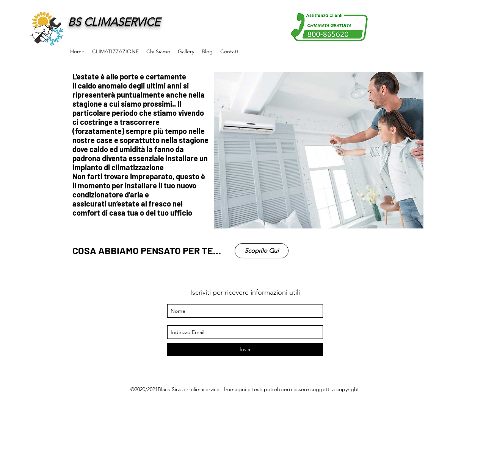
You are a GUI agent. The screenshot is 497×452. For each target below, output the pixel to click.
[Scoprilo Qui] (261, 250)
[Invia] (245, 349)
